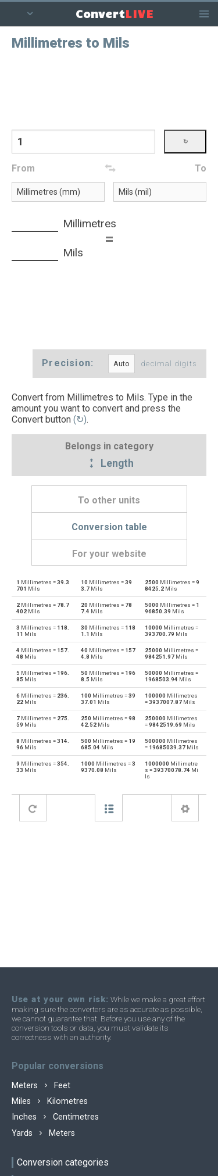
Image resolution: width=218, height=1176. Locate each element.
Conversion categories (63, 1162)
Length (109, 464)
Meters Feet (41, 1086)
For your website (109, 553)
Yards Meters (43, 1133)
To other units (109, 500)
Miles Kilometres (50, 1101)
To (200, 168)
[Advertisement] (109, 89)
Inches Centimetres (55, 1117)
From (23, 168)
